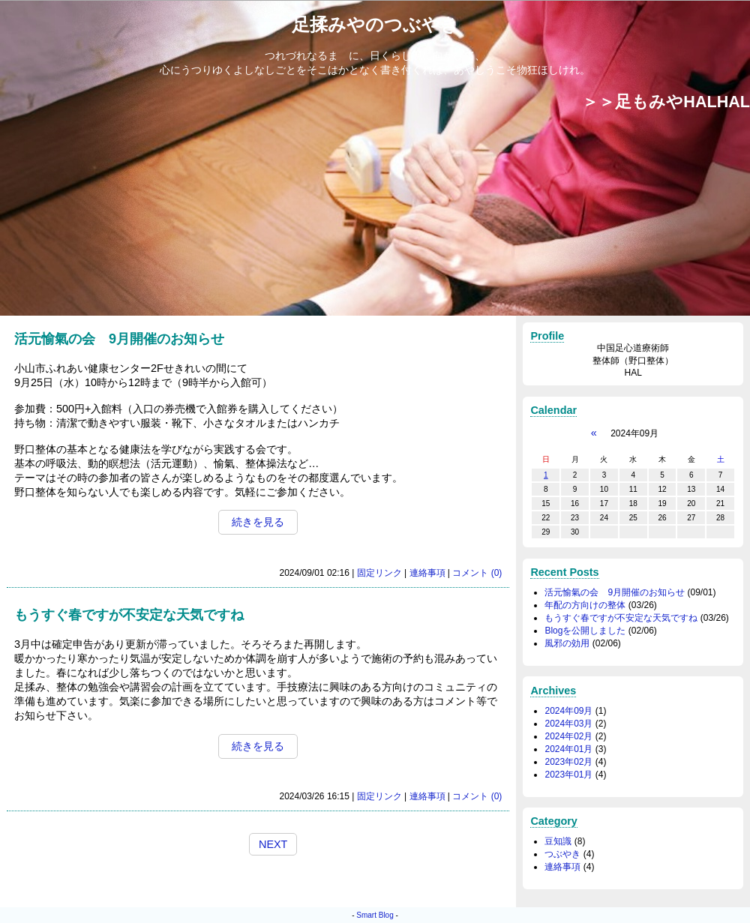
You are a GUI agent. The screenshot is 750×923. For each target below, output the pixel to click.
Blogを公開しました (585, 630)
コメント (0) (477, 573)
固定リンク (379, 573)
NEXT (273, 844)
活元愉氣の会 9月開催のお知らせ (614, 592)
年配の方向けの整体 (585, 605)
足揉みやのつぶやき (375, 24)
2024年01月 (568, 749)
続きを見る (258, 522)
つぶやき (562, 854)
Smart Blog (374, 915)
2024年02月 (568, 736)
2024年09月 (568, 711)
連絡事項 (428, 573)
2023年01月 (568, 774)
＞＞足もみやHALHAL (666, 101)
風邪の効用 (567, 643)
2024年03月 (568, 723)
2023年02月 (568, 762)
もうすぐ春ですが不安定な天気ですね (621, 618)
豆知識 (558, 841)
